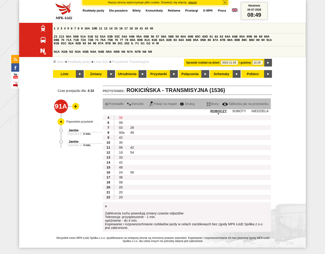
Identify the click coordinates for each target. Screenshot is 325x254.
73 (96, 40)
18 (131, 28)
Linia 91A (101, 62)
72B (90, 40)
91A (269, 40)
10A (87, 28)
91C (63, 43)
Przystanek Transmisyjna (130, 62)
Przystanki (158, 74)
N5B (117, 51)
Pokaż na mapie (163, 104)
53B (110, 36)
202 (126, 43)
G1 (143, 43)
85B (203, 40)
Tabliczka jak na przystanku (245, 104)
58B (171, 36)
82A (161, 40)
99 (114, 43)
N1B (64, 51)
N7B (138, 51)
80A (132, 40)
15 (116, 28)
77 (121, 40)
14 (111, 28)
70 (62, 40)
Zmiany (96, 74)
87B (222, 40)
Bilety (136, 10)
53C (117, 36)
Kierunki (135, 104)
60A (183, 36)
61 (211, 36)
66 (255, 36)
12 (105, 28)
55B (146, 36)
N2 (71, 51)
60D (205, 36)
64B (234, 36)
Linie (64, 74)
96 (94, 43)
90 (263, 40)
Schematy (221, 74)
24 (121, 172)
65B (249, 36)
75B (110, 40)
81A (147, 40)
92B (78, 43)
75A (103, 40)
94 (89, 43)
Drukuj (187, 104)
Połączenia (190, 74)
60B (190, 36)
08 (121, 122)
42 (121, 137)
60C (197, 36)
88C (244, 40)
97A (100, 43)
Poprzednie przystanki (79, 121)
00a (121, 132)
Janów (74, 130)
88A (230, 40)
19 (136, 28)
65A (242, 36)
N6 (123, 51)
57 (157, 36)
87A (215, 40)
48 (132, 132)
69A (266, 36)
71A (69, 40)
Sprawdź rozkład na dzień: (203, 62)
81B (154, 40)
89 (258, 40)
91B (56, 43)
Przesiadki (114, 104)
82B (169, 40)
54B (132, 36)
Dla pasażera (118, 10)
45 (151, 28)
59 (177, 36)
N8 (144, 51)
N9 (150, 51)
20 (121, 187)
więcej (192, 2)
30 (121, 142)
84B (188, 40)
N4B (101, 51)
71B (76, 40)
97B (108, 43)
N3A (78, 51)
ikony (213, 104)
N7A (130, 51)
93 (84, 43)
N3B (86, 51)
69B (56, 40)
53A (102, 36)
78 (126, 40)
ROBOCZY (218, 111)
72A (83, 40)
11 (100, 28)
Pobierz (253, 74)
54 (132, 152)
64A (227, 36)
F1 (137, 43)
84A (181, 40)
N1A (57, 51)
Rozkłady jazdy (79, 62)
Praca (222, 10)
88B (237, 40)
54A (124, 36)
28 (132, 127)
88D (251, 40)
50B (76, 36)
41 (141, 28)
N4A (93, 51)
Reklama (174, 10)
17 (126, 28)
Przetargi (191, 10)
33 (121, 157)
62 (216, 36)
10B (94, 28)
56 (152, 36)
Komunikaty (154, 10)
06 (121, 147)
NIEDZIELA (260, 111)
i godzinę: (245, 62)
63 (221, 36)
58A (163, 36)
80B (140, 40)
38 (121, 177)
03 (121, 127)
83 (175, 40)
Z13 (61, 36)
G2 (148, 43)
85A (196, 40)
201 (120, 43)
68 (260, 36)
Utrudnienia (127, 74)
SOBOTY (239, 111)
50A (68, 36)
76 (116, 40)
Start (58, 62)
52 (96, 36)
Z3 (55, 36)
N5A (109, 51)
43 (146, 28)
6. (132, 43)
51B (90, 36)
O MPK (208, 10)
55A (139, 36)
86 (209, 40)
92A (71, 43)
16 (121, 28)
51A (83, 36)
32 (121, 117)
